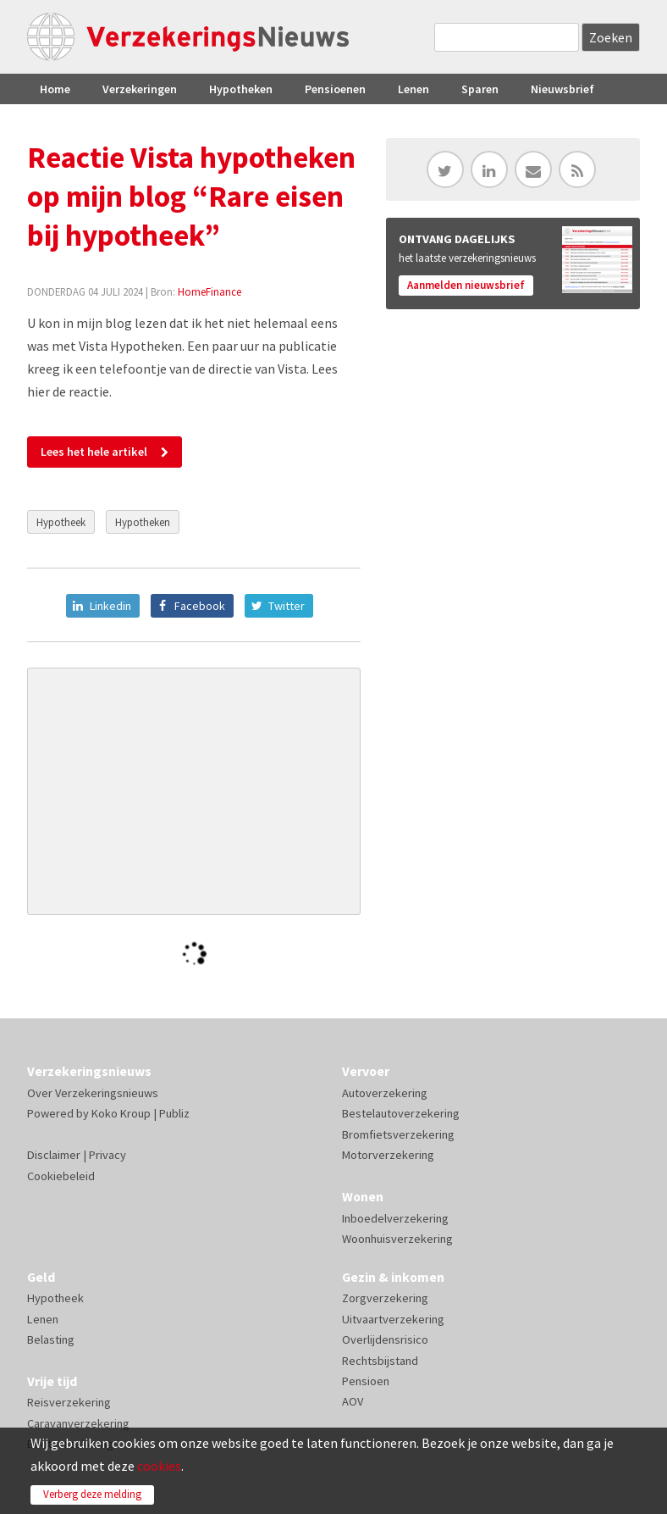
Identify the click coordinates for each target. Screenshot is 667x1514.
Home (55, 89)
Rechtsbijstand (380, 1360)
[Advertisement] (194, 791)
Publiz (174, 1113)
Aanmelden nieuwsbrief (466, 285)
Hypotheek (60, 522)
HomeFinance (209, 291)
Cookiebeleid (61, 1176)
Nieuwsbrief (562, 89)
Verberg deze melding (92, 1494)
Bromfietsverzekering (398, 1134)
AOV (352, 1401)
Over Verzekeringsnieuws (92, 1093)
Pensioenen (335, 89)
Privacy (107, 1154)
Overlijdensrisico (385, 1339)
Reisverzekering (69, 1402)
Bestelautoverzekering (401, 1113)
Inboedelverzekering (395, 1218)
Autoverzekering (384, 1093)
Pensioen (365, 1381)
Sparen (480, 89)
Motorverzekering (388, 1154)
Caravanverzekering (78, 1423)
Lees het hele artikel (94, 451)
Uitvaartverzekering (393, 1319)
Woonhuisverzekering (397, 1238)
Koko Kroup (121, 1113)
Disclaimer (53, 1154)
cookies (159, 1465)
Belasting (50, 1339)
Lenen (413, 89)
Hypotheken (241, 89)
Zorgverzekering (385, 1298)
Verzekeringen (139, 89)
